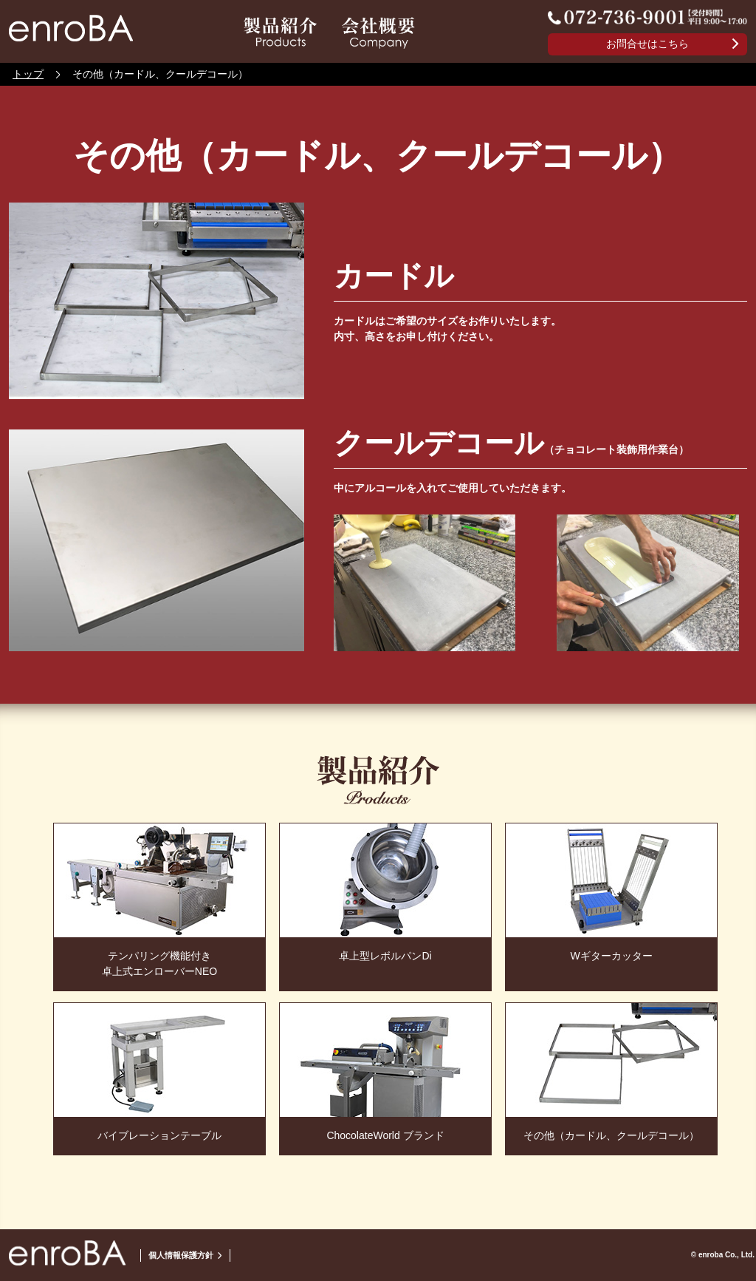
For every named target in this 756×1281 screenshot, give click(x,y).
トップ (28, 74)
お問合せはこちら (647, 44)
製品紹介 (280, 33)
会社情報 (378, 33)
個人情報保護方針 (180, 1255)
